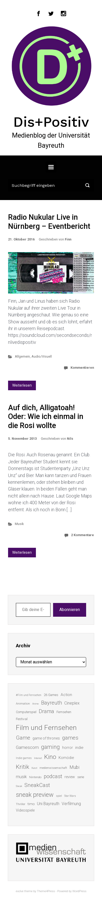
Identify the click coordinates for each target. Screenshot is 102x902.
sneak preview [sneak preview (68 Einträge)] (35, 794)
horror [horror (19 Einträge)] (67, 747)
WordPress (79, 891)
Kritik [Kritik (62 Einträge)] (22, 766)
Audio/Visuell (41, 356)
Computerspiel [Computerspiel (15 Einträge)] (26, 712)
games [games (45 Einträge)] (70, 738)
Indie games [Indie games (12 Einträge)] (24, 758)
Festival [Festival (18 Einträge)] (22, 719)
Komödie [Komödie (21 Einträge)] (66, 757)
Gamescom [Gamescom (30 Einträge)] (27, 747)
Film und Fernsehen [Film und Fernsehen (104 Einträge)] (46, 727)
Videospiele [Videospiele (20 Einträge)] (25, 810)
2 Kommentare (82, 535)
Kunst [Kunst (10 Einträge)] (34, 767)
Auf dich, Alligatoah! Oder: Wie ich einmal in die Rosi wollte (45, 416)
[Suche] (51, 185)
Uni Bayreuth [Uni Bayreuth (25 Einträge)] (48, 803)
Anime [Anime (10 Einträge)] (35, 703)
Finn (68, 239)
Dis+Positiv (51, 121)
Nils (70, 439)
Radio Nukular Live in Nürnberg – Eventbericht (49, 222)
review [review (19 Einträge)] (70, 777)
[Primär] (51, 167)
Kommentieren (82, 368)
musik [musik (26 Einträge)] (21, 776)
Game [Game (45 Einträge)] (23, 738)
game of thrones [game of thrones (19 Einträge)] (46, 738)
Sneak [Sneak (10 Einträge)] (19, 786)
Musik (19, 524)
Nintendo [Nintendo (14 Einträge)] (35, 777)
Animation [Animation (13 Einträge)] (23, 703)
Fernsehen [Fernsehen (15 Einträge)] (63, 712)
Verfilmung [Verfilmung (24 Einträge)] (71, 803)
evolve (19, 891)
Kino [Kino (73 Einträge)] (50, 757)
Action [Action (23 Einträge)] (66, 694)
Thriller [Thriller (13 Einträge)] (20, 804)
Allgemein (22, 356)
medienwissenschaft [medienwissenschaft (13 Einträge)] (53, 768)
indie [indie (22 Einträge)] (79, 747)
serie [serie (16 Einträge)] (80, 777)
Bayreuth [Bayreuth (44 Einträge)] (51, 703)
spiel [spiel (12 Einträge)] (59, 796)
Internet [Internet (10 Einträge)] (38, 758)
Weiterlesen (22, 385)
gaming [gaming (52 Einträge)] (50, 747)
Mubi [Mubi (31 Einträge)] (74, 767)
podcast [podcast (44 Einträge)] (53, 776)
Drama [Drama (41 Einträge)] (46, 711)
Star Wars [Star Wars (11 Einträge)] (70, 795)
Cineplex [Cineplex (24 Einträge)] (72, 703)
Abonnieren (69, 609)
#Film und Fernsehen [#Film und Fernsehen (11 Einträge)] (28, 695)
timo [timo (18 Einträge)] (31, 804)
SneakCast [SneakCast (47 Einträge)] (37, 785)
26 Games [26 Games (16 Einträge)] (51, 695)
